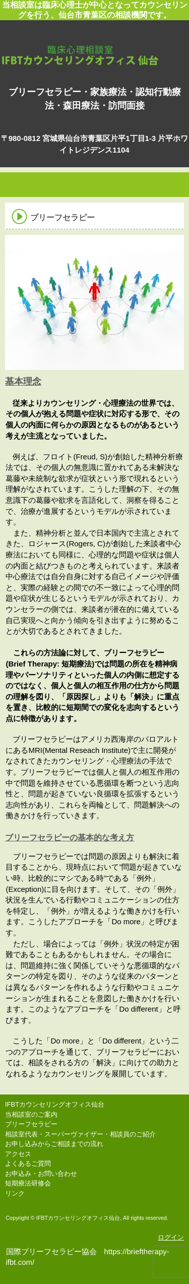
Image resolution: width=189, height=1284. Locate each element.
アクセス (18, 1154)
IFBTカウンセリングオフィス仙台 (94, 45)
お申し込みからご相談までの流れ (54, 1144)
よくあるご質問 (28, 1163)
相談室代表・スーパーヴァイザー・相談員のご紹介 (80, 1134)
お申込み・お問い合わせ (41, 1173)
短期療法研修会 (28, 1183)
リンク (15, 1193)
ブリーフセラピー (31, 1124)
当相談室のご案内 (31, 1114)
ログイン (171, 1237)
